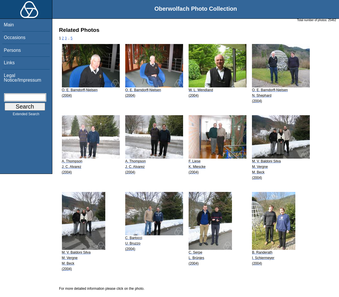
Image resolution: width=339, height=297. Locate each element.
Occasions (14, 37)
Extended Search (26, 115)
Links (9, 62)
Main (9, 24)
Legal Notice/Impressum (22, 77)
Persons (12, 50)
